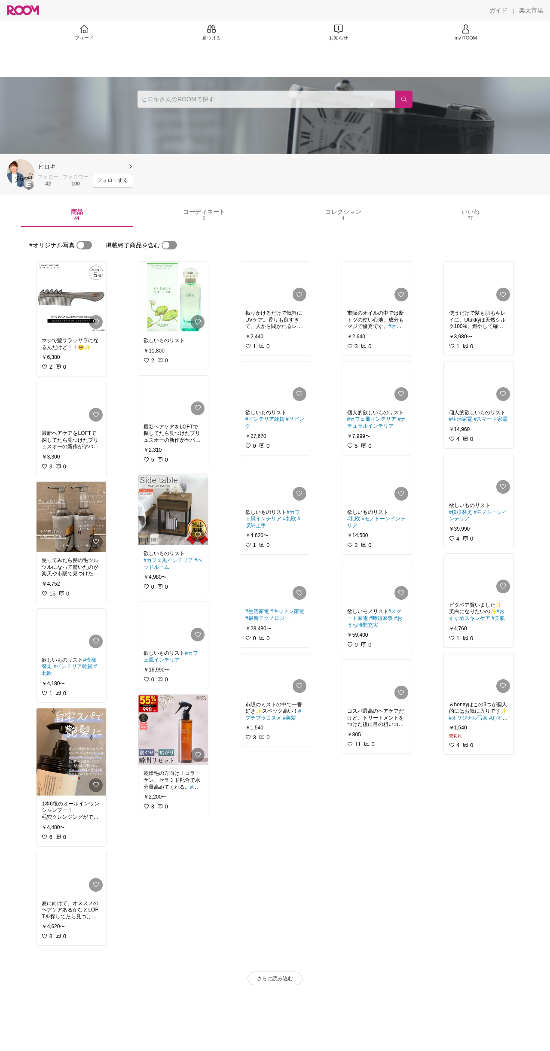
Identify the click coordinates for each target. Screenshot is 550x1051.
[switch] (84, 245)
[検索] (403, 99)
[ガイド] (498, 10)
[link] (71, 297)
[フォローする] (112, 181)
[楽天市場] (531, 10)
